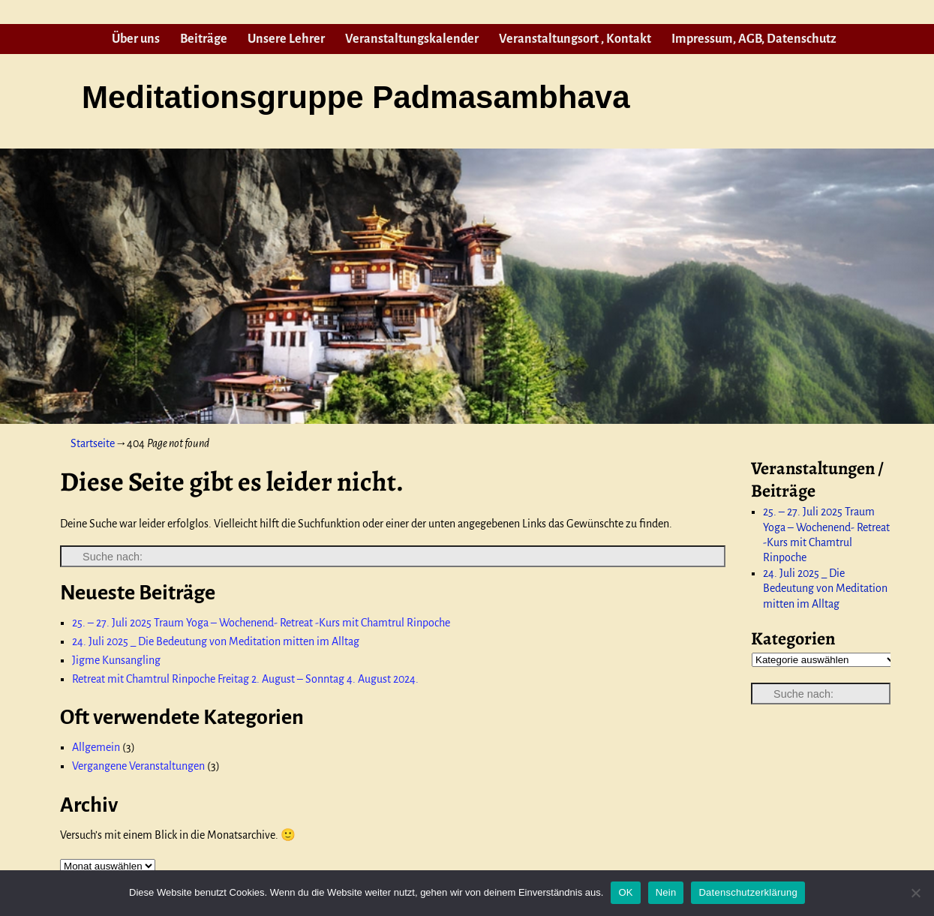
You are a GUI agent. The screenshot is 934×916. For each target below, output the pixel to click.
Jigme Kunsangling (116, 660)
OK (625, 892)
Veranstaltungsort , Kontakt (575, 39)
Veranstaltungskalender (412, 39)
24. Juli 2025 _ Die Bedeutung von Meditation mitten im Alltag (215, 641)
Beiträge (203, 39)
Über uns (136, 39)
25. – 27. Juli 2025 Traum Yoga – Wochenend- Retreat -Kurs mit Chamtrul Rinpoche (261, 623)
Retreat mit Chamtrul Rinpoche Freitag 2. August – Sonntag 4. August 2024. (245, 679)
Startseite (93, 443)
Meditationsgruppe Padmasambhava (356, 97)
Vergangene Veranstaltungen (138, 766)
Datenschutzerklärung (747, 892)
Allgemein (96, 747)
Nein (666, 892)
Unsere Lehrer (286, 39)
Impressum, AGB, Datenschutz (753, 39)
